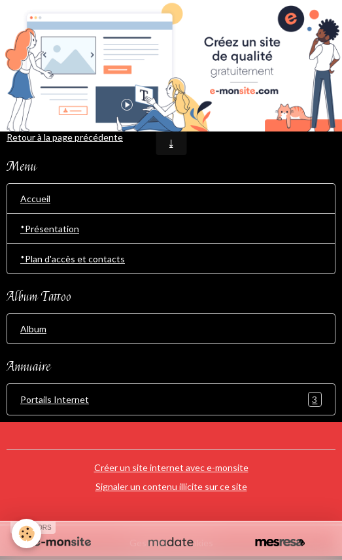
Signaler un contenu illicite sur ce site (171, 486)
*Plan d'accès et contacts (72, 258)
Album (33, 328)
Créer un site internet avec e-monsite (171, 467)
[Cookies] (26, 533)
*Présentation (49, 228)
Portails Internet (171, 399)
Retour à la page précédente (65, 137)
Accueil (35, 198)
